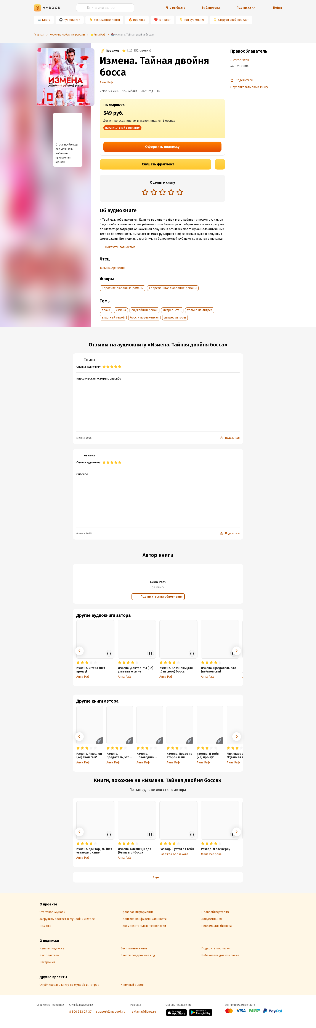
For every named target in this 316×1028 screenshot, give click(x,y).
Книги (46, 20)
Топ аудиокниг (194, 20)
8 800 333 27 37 (80, 1011)
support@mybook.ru (110, 1011)
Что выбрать (175, 8)
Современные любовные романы (173, 288)
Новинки (139, 20)
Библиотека (211, 8)
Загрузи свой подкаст (233, 20)
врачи (106, 310)
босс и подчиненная (144, 317)
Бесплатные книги (106, 20)
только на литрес (199, 310)
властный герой (113, 317)
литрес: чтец (172, 310)
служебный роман (144, 310)
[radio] (145, 192)
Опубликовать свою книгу (249, 87)
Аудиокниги (72, 20)
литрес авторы (175, 317)
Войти (277, 8)
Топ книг (165, 20)
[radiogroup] (162, 193)
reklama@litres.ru (143, 1011)
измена (121, 310)
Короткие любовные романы (122, 288)
